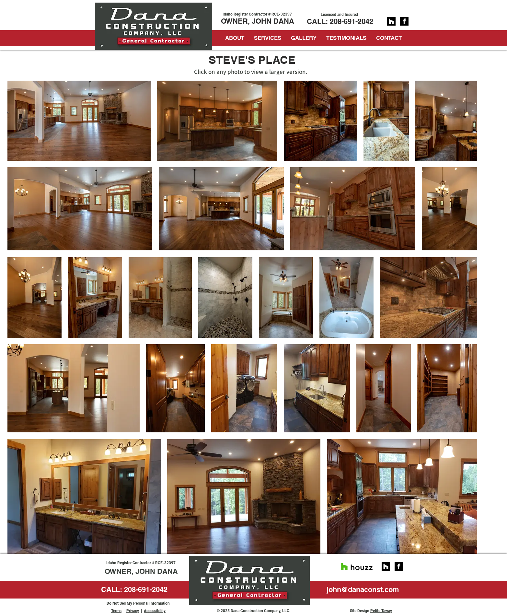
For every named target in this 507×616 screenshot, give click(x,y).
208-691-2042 (351, 21)
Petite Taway (381, 611)
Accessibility (155, 611)
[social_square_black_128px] (391, 21)
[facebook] (404, 21)
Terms (116, 611)
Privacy (132, 611)
